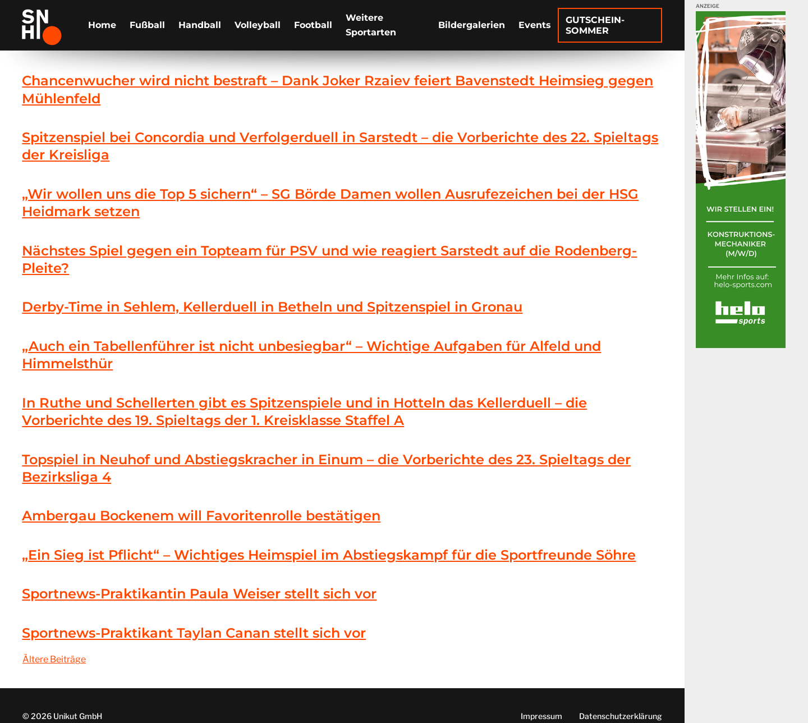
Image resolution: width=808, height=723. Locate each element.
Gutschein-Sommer (595, 25)
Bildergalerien (471, 25)
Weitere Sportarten (371, 25)
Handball (199, 25)
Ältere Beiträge (54, 659)
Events (534, 25)
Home (102, 25)
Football (313, 25)
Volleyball (258, 25)
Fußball (147, 25)
